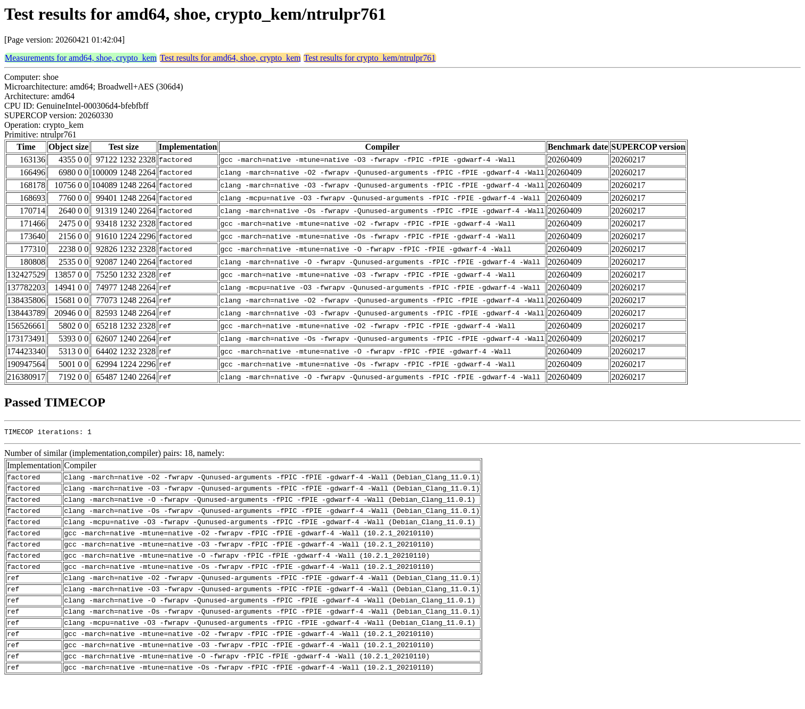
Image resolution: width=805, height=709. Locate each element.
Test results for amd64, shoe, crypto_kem (230, 57)
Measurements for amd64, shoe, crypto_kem (81, 57)
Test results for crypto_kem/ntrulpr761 (369, 57)
